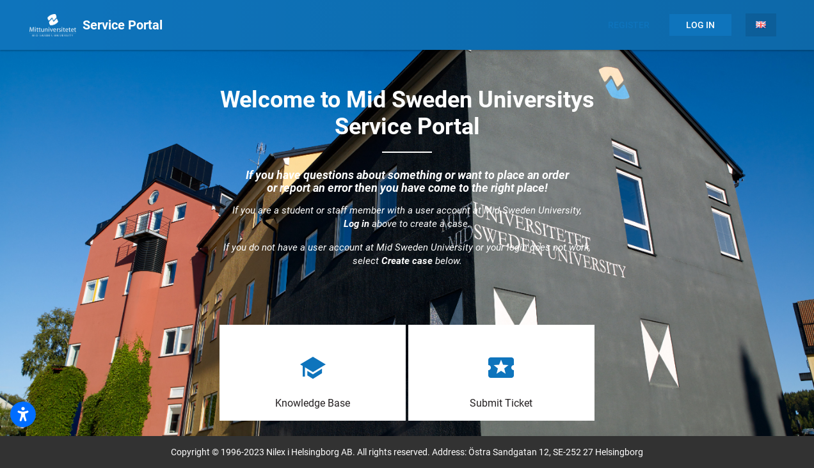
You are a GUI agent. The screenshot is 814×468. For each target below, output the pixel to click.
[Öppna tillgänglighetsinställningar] (23, 414)
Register (629, 25)
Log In (700, 25)
